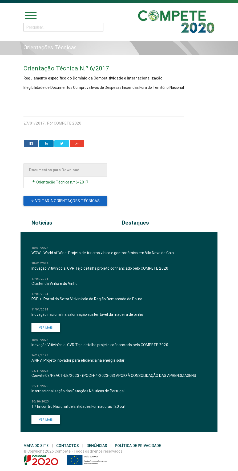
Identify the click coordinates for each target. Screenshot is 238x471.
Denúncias (97, 445)
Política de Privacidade (138, 445)
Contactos (67, 445)
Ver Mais (46, 327)
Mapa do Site (36, 445)
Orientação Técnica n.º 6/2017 (60, 182)
